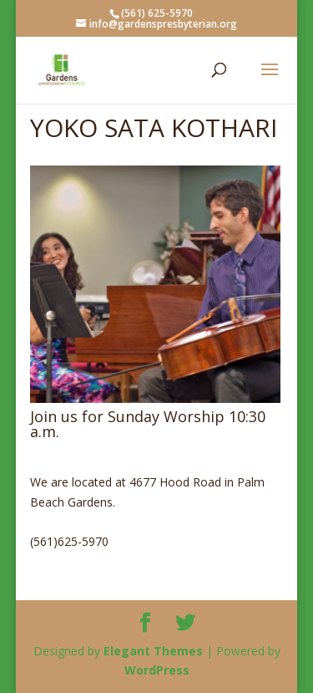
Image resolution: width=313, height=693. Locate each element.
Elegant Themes (153, 651)
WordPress (156, 670)
